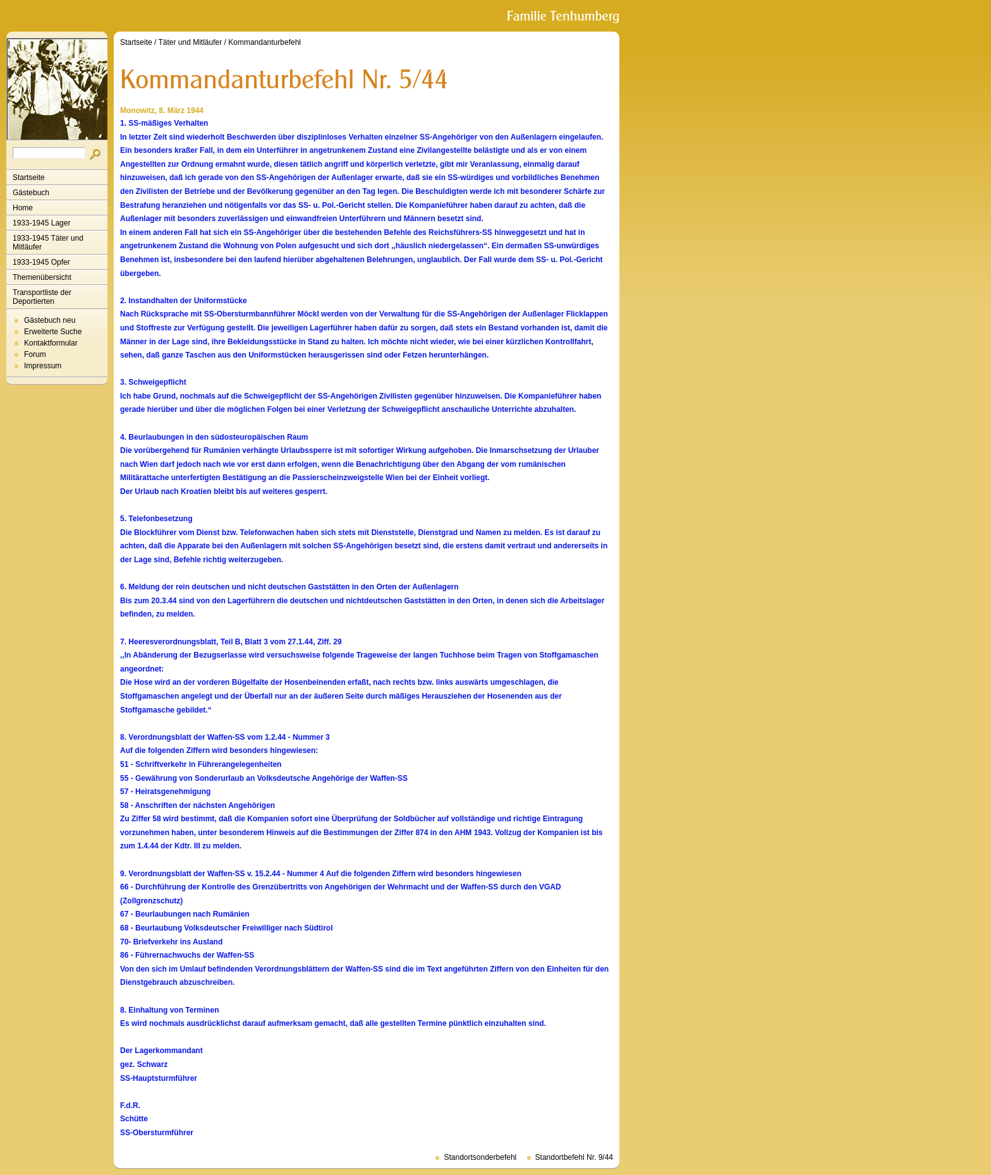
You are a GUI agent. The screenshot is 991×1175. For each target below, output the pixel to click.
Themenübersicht (42, 277)
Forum (35, 354)
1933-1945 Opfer (41, 262)
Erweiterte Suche (53, 331)
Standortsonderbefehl (480, 1157)
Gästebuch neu (49, 320)
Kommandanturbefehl (264, 42)
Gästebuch (31, 192)
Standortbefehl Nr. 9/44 (574, 1157)
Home (23, 207)
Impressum (42, 365)
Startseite (29, 177)
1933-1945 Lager (41, 223)
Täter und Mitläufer (190, 42)
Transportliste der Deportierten (42, 297)
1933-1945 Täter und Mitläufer (48, 242)
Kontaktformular (51, 343)
